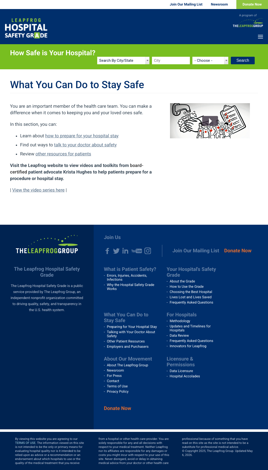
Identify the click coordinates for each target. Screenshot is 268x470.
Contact (113, 381)
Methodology (180, 321)
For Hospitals (182, 315)
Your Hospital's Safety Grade (191, 272)
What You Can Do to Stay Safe (126, 317)
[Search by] (123, 60)
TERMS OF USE (25, 443)
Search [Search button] (242, 60)
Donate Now (252, 5)
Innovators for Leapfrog (188, 346)
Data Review (179, 336)
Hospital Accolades (185, 376)
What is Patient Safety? (130, 269)
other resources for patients (63, 154)
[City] (171, 60)
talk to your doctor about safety (85, 145)
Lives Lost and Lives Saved (190, 297)
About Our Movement (128, 359)
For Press (114, 376)
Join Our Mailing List (186, 5)
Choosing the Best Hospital (191, 292)
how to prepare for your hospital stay (82, 136)
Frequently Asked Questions (191, 303)
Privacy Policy (117, 392)
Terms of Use (117, 386)
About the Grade (182, 281)
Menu (260, 37)
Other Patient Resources (126, 341)
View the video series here (38, 190)
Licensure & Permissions (181, 362)
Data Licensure (181, 371)
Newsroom (219, 5)
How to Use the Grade (186, 287)
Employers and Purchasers (127, 347)
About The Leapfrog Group (127, 365)
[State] (210, 60)
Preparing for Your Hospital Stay (132, 327)
